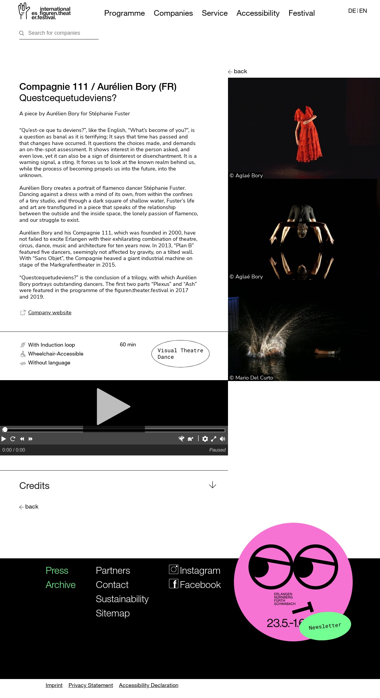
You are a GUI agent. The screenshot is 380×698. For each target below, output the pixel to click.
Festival (302, 12)
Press (57, 570)
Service (215, 12)
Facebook (191, 584)
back (240, 71)
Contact (112, 584)
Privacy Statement (91, 685)
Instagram (191, 570)
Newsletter (325, 626)
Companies (173, 12)
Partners (113, 570)
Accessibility (258, 12)
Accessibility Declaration (148, 685)
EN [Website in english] (363, 10)
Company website (50, 312)
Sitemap (113, 613)
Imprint (54, 685)
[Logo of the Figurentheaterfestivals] (45, 12)
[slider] (5, 429)
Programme (124, 12)
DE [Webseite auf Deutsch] (352, 10)
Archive (58, 584)
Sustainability (118, 598)
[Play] (114, 403)
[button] (4, 439)
